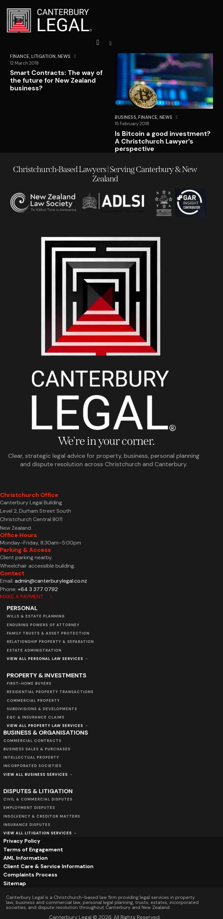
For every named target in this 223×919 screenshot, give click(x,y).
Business (125, 117)
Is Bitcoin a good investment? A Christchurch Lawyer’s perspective (163, 141)
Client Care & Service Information (48, 866)
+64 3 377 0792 (38, 589)
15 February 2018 (132, 124)
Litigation (43, 56)
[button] (110, 43)
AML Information (25, 857)
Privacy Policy (21, 841)
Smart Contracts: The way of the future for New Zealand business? (56, 80)
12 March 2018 (24, 63)
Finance (19, 56)
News (64, 56)
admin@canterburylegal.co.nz (51, 580)
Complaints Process (30, 875)
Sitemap (14, 883)
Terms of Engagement (33, 849)
